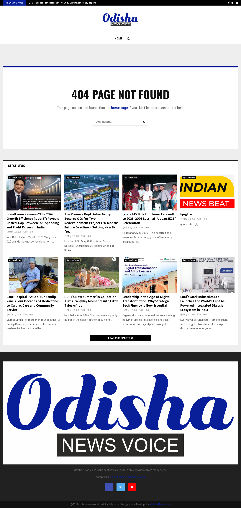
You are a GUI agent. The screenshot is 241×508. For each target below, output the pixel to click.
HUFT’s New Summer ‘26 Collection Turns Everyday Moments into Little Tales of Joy (91, 301)
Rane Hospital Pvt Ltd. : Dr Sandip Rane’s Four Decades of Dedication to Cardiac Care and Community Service (32, 303)
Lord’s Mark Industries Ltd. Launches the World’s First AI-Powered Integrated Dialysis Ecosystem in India (202, 303)
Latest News (15, 165)
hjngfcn (186, 214)
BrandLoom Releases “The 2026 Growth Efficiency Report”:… (67, 3)
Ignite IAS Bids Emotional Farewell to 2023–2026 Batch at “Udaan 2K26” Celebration (149, 219)
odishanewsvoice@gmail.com (127, 476)
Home (118, 38)
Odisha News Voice (160, 504)
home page (119, 108)
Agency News (15, 178)
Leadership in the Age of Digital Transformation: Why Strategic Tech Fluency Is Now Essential (146, 301)
